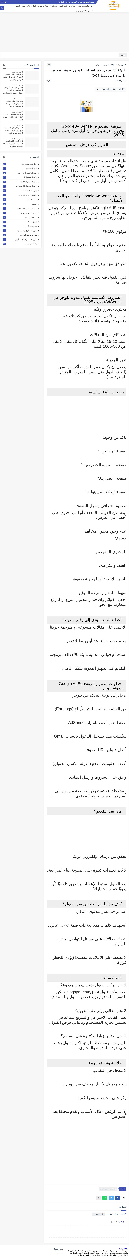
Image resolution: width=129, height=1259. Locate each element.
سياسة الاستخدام (76, 2)
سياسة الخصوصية (88, 2)
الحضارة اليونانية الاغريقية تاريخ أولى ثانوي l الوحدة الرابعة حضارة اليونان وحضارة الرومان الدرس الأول (14, 130)
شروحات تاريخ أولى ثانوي (20, 230)
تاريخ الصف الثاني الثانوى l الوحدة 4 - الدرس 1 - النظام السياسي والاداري (13, 77)
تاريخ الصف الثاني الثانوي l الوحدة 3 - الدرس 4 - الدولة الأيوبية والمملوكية (13, 143)
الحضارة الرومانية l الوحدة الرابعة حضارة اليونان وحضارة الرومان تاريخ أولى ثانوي (13, 90)
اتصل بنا (61, 2)
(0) (49, 80)
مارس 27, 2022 (16, 139)
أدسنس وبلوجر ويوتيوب (84, 11)
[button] (117, 1198)
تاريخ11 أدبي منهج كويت (20, 213)
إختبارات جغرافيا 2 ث (20, 182)
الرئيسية (122, 65)
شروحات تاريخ (20, 226)
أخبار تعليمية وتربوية (85, 6)
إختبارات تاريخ (20, 168)
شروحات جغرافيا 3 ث (20, 235)
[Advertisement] (64, 32)
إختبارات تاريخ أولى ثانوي (20, 173)
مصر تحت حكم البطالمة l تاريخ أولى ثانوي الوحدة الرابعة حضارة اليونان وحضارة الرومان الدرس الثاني (14, 104)
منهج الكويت (20, 6)
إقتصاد (20, 204)
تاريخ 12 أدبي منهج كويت (20, 208)
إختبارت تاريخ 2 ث (20, 190)
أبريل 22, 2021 (16, 125)
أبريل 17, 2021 (16, 112)
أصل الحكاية (31, 6)
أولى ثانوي (54, 6)
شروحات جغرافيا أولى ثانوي (20, 239)
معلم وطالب (123, 1248)
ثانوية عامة (73, 6)
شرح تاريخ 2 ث (20, 217)
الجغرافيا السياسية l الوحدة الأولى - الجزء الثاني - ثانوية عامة (13, 117)
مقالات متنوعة (43, 6)
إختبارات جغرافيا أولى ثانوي (20, 186)
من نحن (67, 2)
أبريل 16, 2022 (16, 72)
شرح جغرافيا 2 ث (20, 222)
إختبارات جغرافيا (20, 177)
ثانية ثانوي (63, 6)
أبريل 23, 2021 (16, 85)
